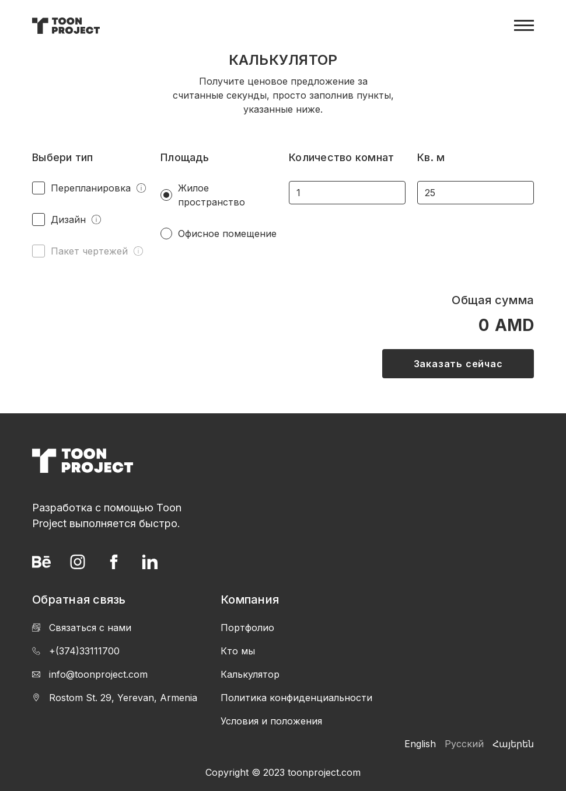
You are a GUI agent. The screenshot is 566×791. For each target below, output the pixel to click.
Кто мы (238, 651)
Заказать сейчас (458, 364)
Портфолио (247, 627)
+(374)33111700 (76, 651)
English (420, 744)
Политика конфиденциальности (296, 697)
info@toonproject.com (90, 674)
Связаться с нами (81, 627)
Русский (464, 744)
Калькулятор (250, 674)
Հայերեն (513, 744)
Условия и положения (271, 721)
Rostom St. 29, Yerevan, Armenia (114, 697)
